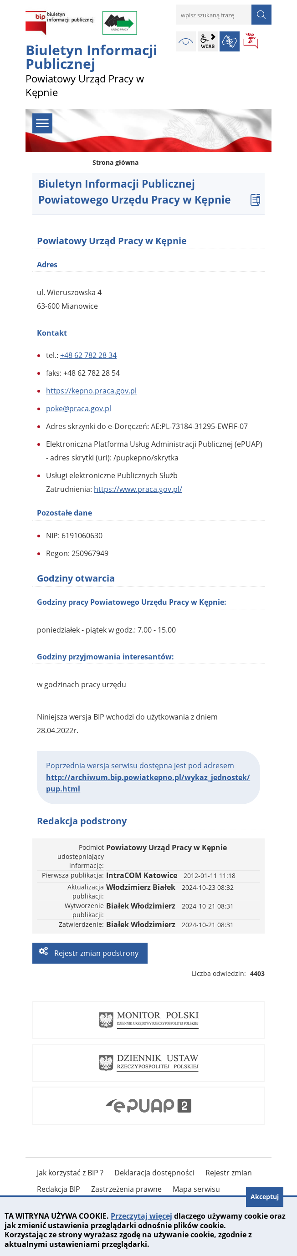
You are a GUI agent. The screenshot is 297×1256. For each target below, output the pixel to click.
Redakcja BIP (58, 1189)
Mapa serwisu (196, 1189)
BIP (251, 41)
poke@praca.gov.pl (78, 408)
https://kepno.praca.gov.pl (91, 391)
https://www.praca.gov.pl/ (138, 489)
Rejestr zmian (228, 1173)
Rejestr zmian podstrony (95, 953)
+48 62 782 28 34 (88, 355)
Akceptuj (265, 1196)
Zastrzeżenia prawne (126, 1189)
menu (42, 123)
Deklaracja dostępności (154, 1173)
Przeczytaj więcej (141, 1216)
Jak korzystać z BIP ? (70, 1173)
